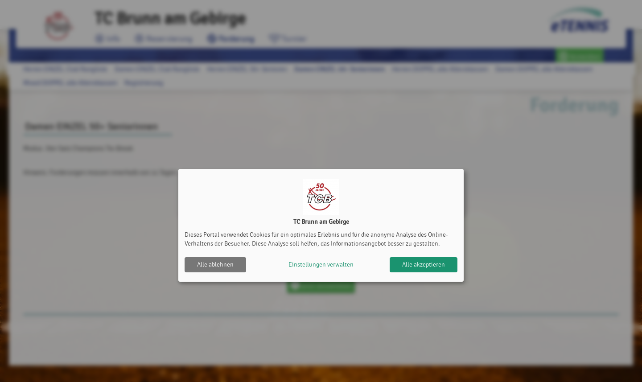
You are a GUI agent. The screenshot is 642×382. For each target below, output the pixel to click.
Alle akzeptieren (423, 264)
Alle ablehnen (215, 264)
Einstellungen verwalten (321, 264)
